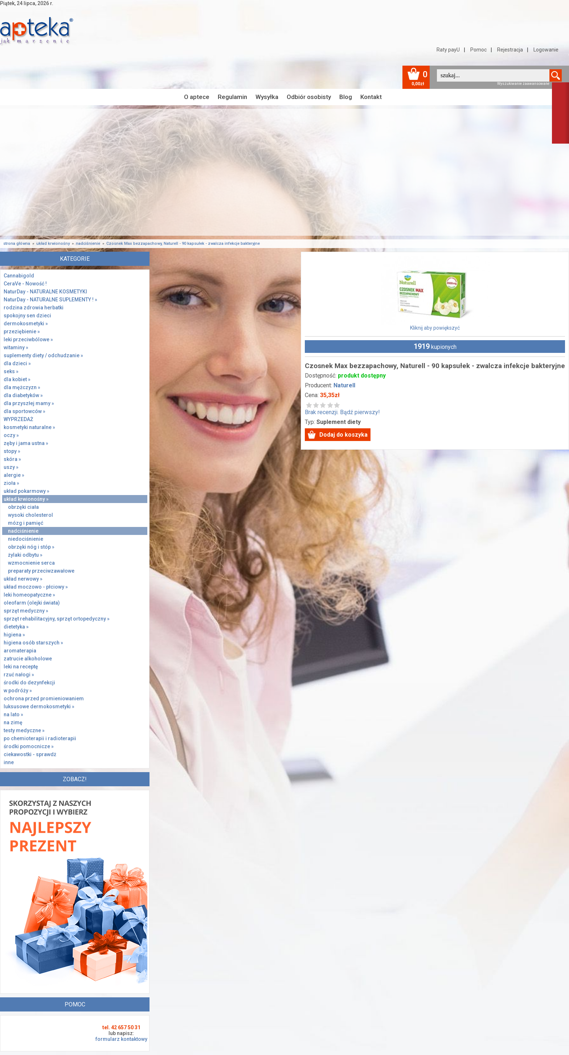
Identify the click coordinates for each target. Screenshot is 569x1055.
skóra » (12, 459)
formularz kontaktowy (121, 1039)
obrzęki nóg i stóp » (31, 547)
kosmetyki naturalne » (29, 427)
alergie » (14, 475)
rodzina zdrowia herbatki (34, 307)
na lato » (13, 714)
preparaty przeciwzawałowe (41, 571)
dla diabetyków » (23, 395)
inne (9, 762)
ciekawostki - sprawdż (30, 754)
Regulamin (232, 96)
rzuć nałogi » (19, 674)
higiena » (14, 635)
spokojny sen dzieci (27, 315)
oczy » (11, 435)
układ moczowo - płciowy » (36, 587)
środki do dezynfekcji (29, 682)
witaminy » (16, 347)
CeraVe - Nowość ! (25, 284)
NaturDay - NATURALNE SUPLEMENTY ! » (50, 299)
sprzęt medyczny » (26, 611)
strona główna (16, 243)
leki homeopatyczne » (29, 595)
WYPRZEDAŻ (18, 419)
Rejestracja (510, 50)
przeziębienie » (22, 331)
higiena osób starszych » (33, 643)
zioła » (11, 483)
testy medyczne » (24, 730)
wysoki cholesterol (30, 515)
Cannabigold (19, 276)
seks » (11, 371)
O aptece (196, 96)
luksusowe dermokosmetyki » (39, 706)
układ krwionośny (53, 243)
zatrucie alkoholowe (28, 659)
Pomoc (478, 50)
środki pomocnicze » (29, 746)
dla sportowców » (24, 411)
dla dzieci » (17, 363)
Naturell (344, 385)
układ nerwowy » (23, 579)
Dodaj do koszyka (343, 434)
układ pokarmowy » (26, 491)
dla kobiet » (17, 379)
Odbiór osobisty (309, 96)
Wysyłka (266, 96)
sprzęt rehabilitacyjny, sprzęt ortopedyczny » (57, 619)
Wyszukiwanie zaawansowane (523, 84)
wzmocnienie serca (31, 563)
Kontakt (371, 96)
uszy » (11, 467)
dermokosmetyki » (26, 323)
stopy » (12, 451)
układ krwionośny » (26, 499)
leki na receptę (21, 666)
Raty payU (448, 50)
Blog (345, 96)
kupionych (435, 346)
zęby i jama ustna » (26, 443)
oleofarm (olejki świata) (32, 603)
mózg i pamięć (25, 523)
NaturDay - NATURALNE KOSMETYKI (45, 291)
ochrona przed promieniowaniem (44, 698)
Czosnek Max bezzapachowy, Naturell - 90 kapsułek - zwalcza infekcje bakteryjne (183, 243)
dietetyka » (16, 627)
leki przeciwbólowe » (28, 339)
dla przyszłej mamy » (29, 403)
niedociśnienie (25, 539)
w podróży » (18, 690)
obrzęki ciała (23, 507)
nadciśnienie (88, 243)
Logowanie (545, 50)
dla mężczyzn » (22, 387)
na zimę (13, 722)
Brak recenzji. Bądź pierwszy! (342, 408)
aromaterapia (20, 651)
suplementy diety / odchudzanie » (43, 355)
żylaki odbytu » (25, 555)
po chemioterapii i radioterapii (40, 738)
